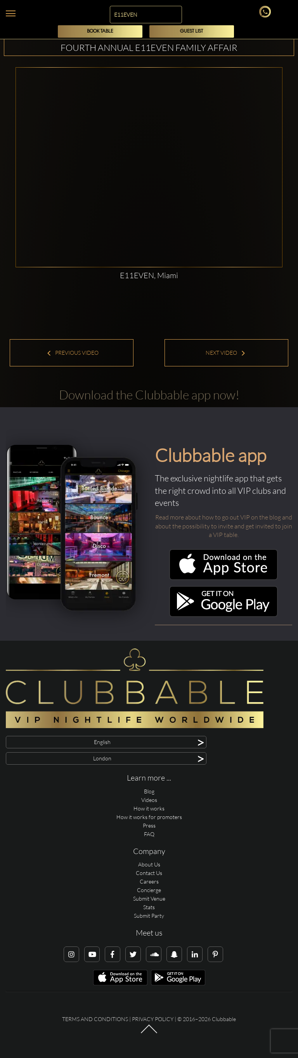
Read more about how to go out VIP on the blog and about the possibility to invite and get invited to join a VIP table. (223, 526)
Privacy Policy (152, 1019)
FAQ (149, 834)
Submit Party (149, 915)
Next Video (226, 352)
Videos (149, 800)
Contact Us (149, 873)
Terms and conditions (95, 1019)
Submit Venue (149, 898)
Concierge (149, 890)
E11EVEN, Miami (149, 275)
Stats (149, 907)
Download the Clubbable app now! (149, 394)
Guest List (191, 31)
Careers (149, 881)
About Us (149, 864)
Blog (149, 791)
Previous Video (73, 352)
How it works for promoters (149, 817)
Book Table (100, 31)
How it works (149, 808)
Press (149, 825)
